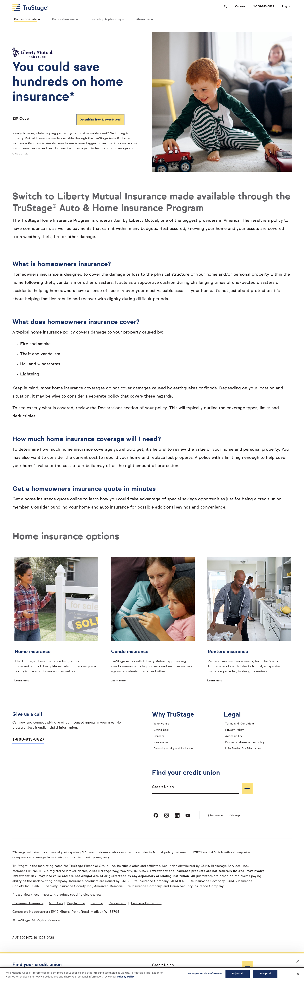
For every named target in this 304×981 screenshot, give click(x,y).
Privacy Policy (234, 730)
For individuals (27, 19)
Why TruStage (176, 714)
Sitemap (235, 815)
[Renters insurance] (249, 660)
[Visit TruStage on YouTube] (188, 815)
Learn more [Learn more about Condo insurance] (118, 680)
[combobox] (195, 788)
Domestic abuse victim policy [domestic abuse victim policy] (244, 742)
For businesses (65, 19)
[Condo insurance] (152, 660)
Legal (235, 714)
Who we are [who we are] (161, 723)
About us (144, 19)
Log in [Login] (286, 6)
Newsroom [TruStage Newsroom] (161, 742)
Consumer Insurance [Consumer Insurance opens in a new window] (27, 903)
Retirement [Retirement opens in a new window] (117, 903)
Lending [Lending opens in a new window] (97, 903)
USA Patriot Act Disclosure (243, 748)
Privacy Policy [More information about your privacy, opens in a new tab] (126, 977)
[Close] (298, 974)
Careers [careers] (159, 736)
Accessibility (233, 736)
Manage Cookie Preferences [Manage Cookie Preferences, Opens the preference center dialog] (205, 973)
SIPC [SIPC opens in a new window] (41, 871)
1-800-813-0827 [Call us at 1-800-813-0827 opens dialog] (263, 6)
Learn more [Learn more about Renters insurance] (214, 680)
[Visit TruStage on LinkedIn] (177, 815)
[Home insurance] (56, 660)
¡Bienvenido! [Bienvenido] (216, 815)
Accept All (265, 973)
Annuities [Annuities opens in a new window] (56, 903)
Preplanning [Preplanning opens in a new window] (76, 903)
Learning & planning (107, 19)
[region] (152, 974)
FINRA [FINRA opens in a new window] (31, 871)
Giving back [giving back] (161, 730)
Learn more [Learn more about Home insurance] (21, 680)
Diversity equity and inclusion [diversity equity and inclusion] (173, 748)
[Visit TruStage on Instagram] (166, 815)
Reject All (237, 973)
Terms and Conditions (240, 723)
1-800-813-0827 (28, 739)
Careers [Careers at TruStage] (240, 6)
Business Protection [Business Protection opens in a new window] (146, 903)
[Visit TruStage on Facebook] (156, 815)
